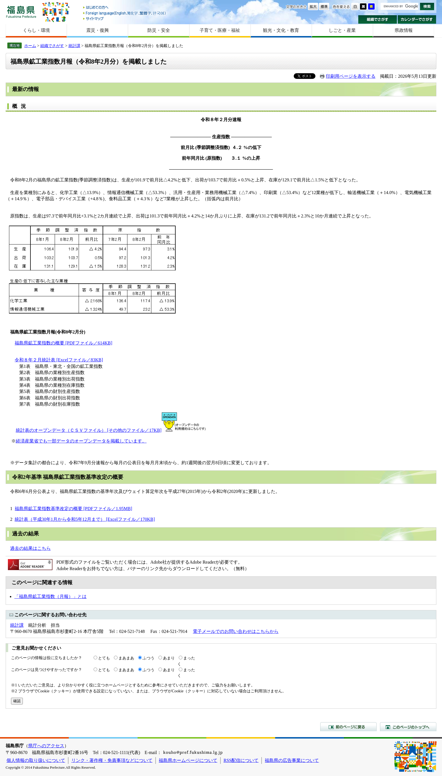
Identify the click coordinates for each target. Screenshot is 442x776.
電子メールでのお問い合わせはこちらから (236, 631)
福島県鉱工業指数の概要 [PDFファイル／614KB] (63, 343)
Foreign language (125, 13)
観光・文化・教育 (281, 30)
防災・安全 (158, 30)
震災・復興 (97, 30)
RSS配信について (241, 760)
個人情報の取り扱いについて (35, 760)
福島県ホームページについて (188, 760)
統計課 (74, 45)
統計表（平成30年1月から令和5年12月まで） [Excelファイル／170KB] (85, 519)
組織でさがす (377, 19)
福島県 (21, 11)
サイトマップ (125, 18)
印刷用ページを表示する (350, 76)
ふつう (148, 658)
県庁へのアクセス (46, 745)
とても (104, 658)
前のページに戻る (348, 726)
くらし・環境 (36, 30)
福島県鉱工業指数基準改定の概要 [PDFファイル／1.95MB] (73, 508)
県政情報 (404, 30)
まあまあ (126, 658)
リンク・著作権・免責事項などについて (112, 760)
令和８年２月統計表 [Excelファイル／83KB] (59, 359)
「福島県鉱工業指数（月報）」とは (50, 596)
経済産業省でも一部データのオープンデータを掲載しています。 (81, 441)
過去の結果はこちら (30, 548)
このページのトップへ (408, 726)
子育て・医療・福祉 (220, 30)
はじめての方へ (125, 7)
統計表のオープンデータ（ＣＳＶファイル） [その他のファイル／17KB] (89, 430)
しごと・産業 (342, 30)
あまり (169, 658)
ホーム (30, 45)
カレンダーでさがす (417, 19)
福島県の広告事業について (292, 760)
